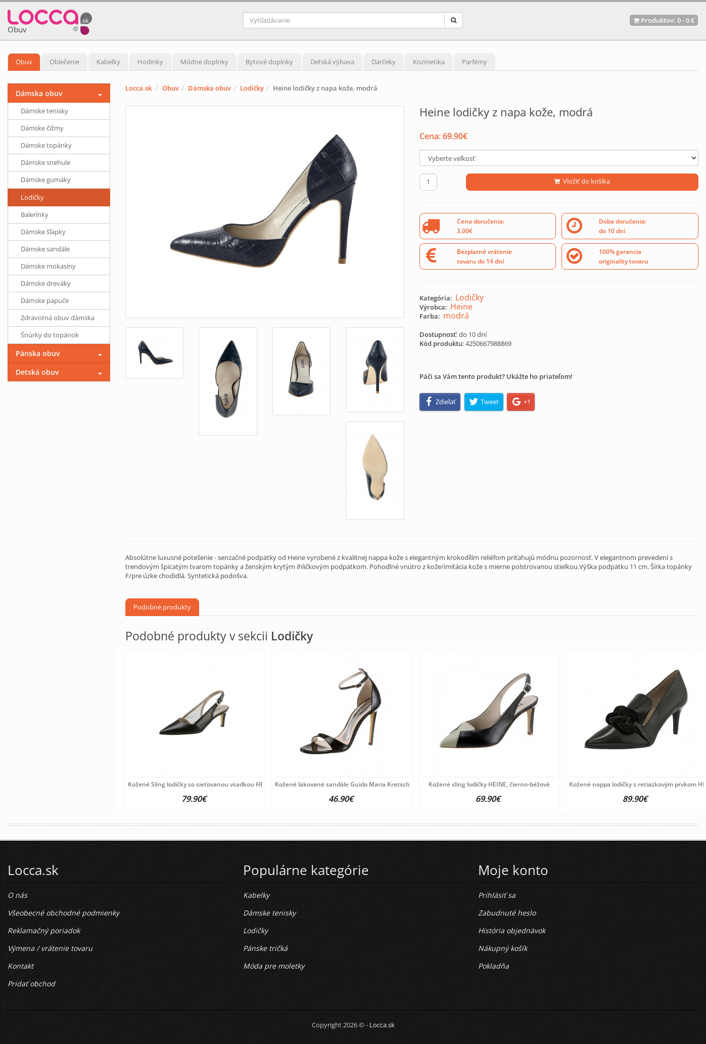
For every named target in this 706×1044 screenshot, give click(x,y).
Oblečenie (64, 61)
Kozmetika (429, 61)
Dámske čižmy (42, 128)
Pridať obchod (31, 983)
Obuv (24, 61)
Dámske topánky (46, 145)
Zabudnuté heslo (507, 913)
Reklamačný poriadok (44, 930)
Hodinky (150, 61)
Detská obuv (37, 372)
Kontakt (20, 966)
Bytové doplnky (269, 61)
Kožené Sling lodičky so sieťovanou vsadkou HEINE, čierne (211, 784)
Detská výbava (332, 61)
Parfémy (474, 61)
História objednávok (511, 930)
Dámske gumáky (46, 179)
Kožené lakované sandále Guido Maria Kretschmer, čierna (359, 784)
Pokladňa (493, 966)
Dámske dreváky (46, 283)
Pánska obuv (38, 353)
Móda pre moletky (273, 966)
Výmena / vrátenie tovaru (50, 948)
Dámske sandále (45, 248)
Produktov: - (663, 20)
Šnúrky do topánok (50, 334)
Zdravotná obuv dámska (58, 317)
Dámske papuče (45, 300)
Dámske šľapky (43, 231)
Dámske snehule (45, 162)
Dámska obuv (209, 88)
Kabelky (108, 61)
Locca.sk (138, 88)
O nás (17, 895)
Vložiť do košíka (582, 181)
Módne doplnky (204, 61)
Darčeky (383, 61)
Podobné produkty (162, 607)
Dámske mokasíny (48, 266)
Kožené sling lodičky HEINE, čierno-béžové (489, 784)
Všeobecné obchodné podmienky (63, 913)
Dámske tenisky (44, 110)
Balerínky (35, 214)
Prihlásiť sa (496, 895)
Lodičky (252, 88)
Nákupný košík (502, 948)
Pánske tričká (265, 948)
